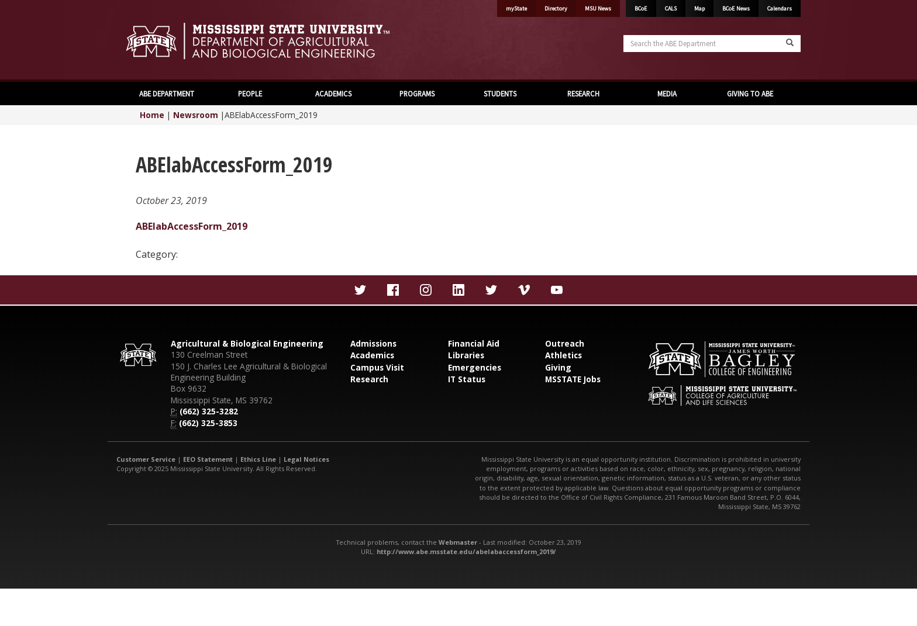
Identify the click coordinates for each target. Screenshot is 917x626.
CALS (671, 8)
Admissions (373, 343)
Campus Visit (377, 367)
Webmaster (458, 542)
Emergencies (474, 367)
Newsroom (195, 114)
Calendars (779, 8)
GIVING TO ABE (750, 93)
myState (516, 8)
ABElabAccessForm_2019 (191, 226)
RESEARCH (583, 93)
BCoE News (736, 8)
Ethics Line (258, 459)
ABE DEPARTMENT (166, 93)
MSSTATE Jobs (573, 379)
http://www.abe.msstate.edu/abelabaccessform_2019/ (466, 551)
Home (152, 114)
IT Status (466, 379)
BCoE (641, 8)
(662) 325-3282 (209, 411)
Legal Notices (306, 459)
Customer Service (145, 459)
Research (369, 379)
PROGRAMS (417, 93)
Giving (558, 367)
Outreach (564, 343)
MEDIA (667, 93)
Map (699, 8)
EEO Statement (208, 459)
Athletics (563, 355)
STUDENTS (500, 93)
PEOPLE (250, 93)
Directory (555, 8)
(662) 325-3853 (208, 422)
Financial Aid (473, 343)
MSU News (598, 8)
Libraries (466, 355)
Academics (372, 355)
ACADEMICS (333, 93)
